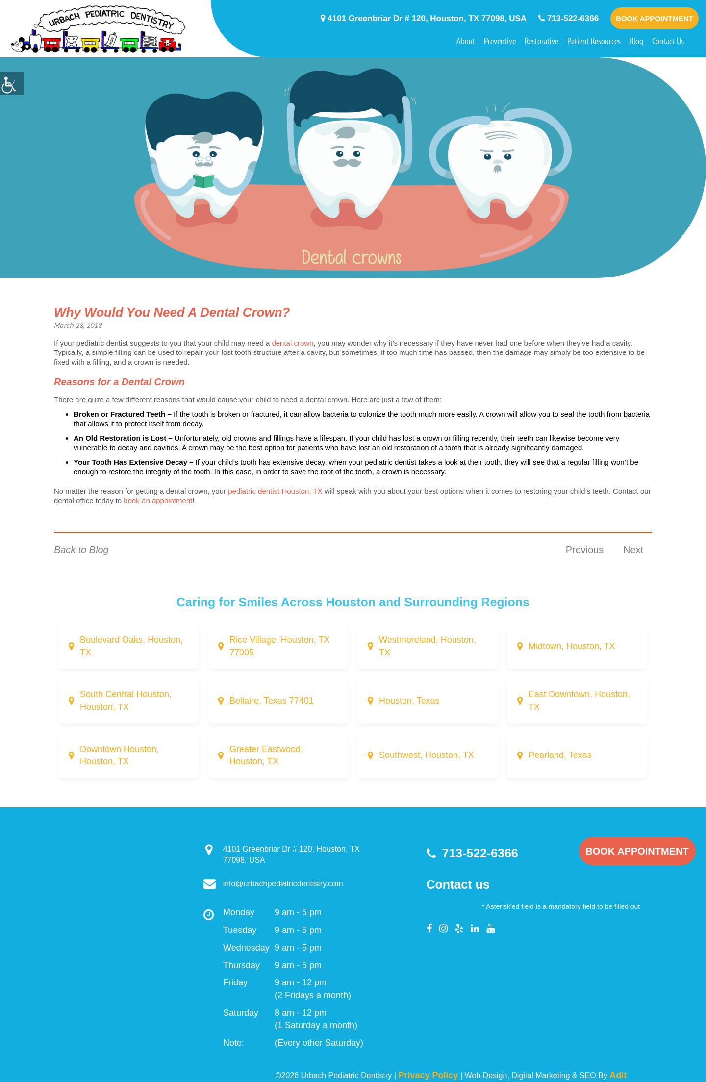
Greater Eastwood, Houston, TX (266, 755)
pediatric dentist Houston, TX (275, 491)
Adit (618, 1075)
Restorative (541, 41)
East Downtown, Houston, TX (579, 700)
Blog (636, 41)
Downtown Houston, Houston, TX (119, 755)
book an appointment (157, 500)
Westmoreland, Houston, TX (427, 646)
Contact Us (668, 41)
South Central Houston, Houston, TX (126, 700)
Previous (584, 549)
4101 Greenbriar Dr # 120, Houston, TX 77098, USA (423, 18)
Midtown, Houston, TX (572, 646)
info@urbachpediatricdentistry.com (273, 884)
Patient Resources (594, 41)
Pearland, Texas (560, 755)
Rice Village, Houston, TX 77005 (279, 646)
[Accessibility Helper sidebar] (12, 83)
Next (633, 549)
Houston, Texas (409, 700)
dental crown (292, 343)
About (465, 41)
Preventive (500, 41)
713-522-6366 (568, 18)
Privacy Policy (428, 1075)
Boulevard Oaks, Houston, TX (131, 646)
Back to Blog (81, 549)
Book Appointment (654, 18)
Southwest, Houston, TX (426, 755)
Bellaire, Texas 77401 (271, 700)
